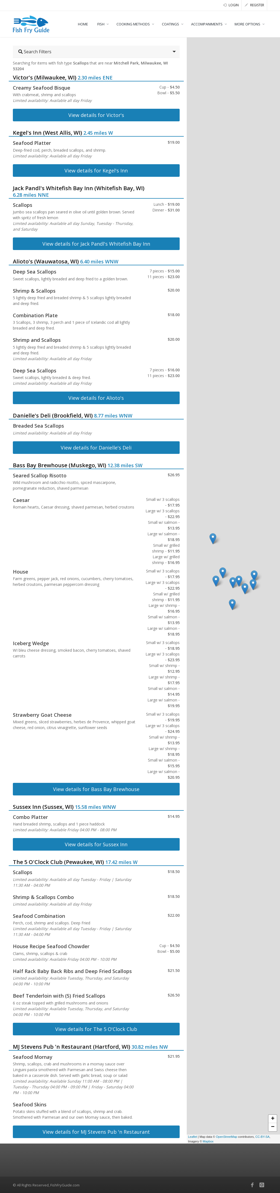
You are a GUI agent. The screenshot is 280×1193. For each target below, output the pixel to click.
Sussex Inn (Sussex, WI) (43, 806)
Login (231, 5)
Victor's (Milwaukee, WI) (44, 77)
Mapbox (208, 1141)
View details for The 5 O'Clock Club (96, 1029)
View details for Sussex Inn (96, 844)
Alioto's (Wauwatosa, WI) (46, 261)
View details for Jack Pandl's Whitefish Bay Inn (96, 243)
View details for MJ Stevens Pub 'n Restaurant (96, 1132)
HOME (83, 24)
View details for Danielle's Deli (96, 447)
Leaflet (192, 1136)
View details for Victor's (96, 115)
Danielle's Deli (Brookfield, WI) (53, 415)
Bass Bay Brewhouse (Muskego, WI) (59, 465)
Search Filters (34, 52)
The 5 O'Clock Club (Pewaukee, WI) (58, 862)
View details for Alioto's (96, 398)
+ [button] (273, 1119)
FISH (100, 24)
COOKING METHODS (133, 24)
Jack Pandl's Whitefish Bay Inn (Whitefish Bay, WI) (78, 188)
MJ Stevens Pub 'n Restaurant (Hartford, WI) (71, 1046)
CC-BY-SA (262, 1136)
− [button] (273, 1127)
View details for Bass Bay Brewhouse (96, 789)
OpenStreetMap (226, 1136)
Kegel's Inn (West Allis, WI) (47, 132)
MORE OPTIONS (247, 24)
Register (254, 5)
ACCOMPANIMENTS (207, 24)
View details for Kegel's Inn (96, 170)
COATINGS (170, 24)
